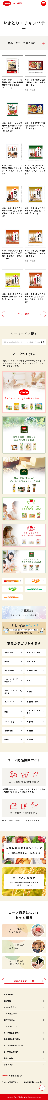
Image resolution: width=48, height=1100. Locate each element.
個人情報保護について (31, 1082)
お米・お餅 (31, 661)
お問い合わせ (9, 1058)
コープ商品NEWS (11, 1013)
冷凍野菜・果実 (33, 702)
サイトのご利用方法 (9, 1082)
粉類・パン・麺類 (33, 652)
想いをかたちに (10, 1007)
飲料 (6, 712)
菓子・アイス (9, 702)
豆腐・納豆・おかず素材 (34, 711)
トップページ (9, 994)
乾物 (28, 680)
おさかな (30, 722)
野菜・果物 (8, 652)
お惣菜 (29, 692)
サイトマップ (9, 1064)
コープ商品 (12, 3)
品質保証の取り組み (12, 1039)
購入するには (9, 1020)
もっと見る (23, 314)
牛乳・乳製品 (9, 670)
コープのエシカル (11, 1026)
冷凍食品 (30, 731)
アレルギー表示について (13, 1045)
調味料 (6, 661)
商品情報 (7, 1001)
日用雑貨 (30, 739)
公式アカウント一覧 (24, 980)
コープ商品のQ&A (11, 1052)
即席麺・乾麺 (32, 670)
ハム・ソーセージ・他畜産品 (12, 680)
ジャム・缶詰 (9, 722)
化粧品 (6, 739)
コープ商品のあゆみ (12, 1033)
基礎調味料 (8, 731)
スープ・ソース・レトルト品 (12, 691)
